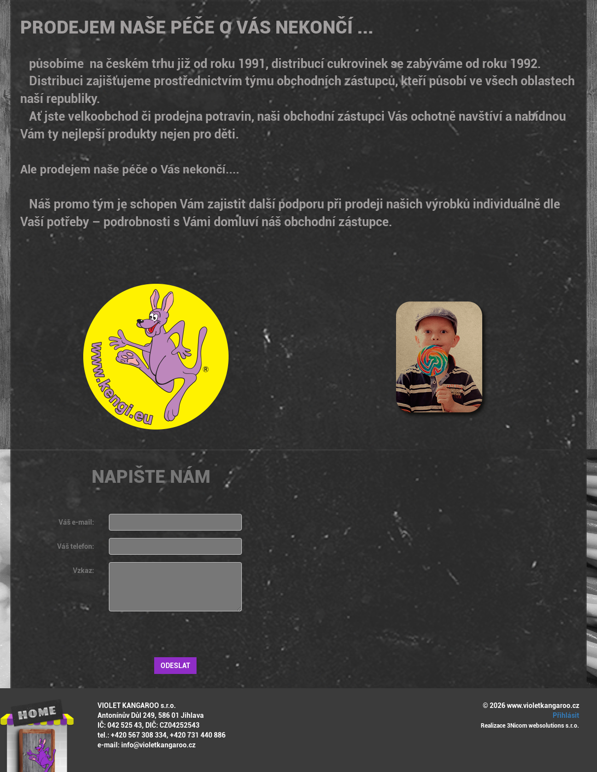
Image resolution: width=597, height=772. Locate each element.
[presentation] (184, 638)
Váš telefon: (75, 546)
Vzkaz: (83, 570)
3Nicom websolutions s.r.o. (543, 725)
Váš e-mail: (76, 522)
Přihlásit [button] (564, 715)
